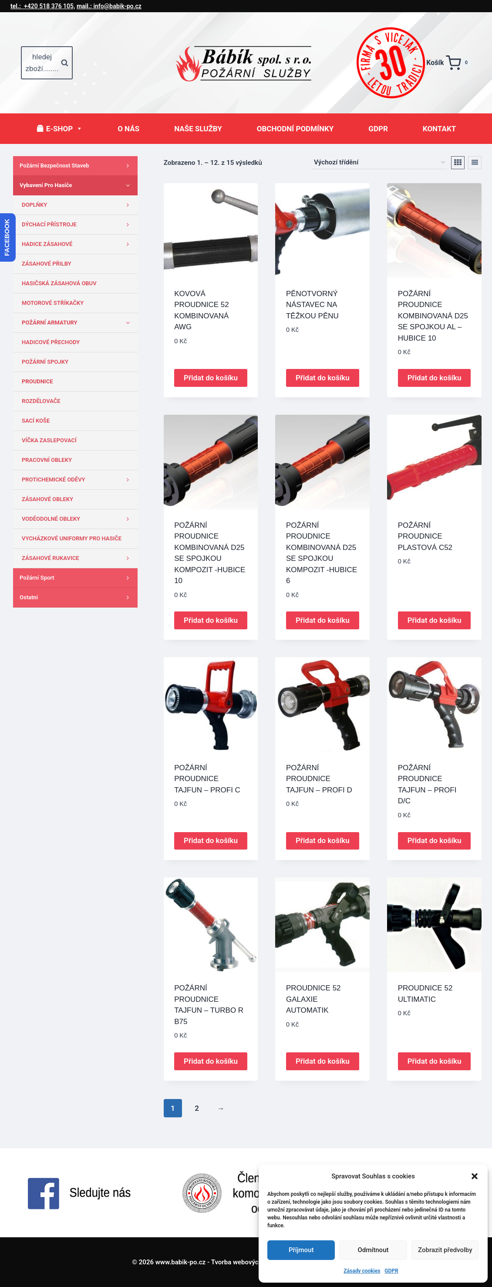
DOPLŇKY (77, 205)
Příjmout (301, 1250)
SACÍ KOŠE (36, 420)
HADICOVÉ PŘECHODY (51, 342)
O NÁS (128, 128)
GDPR (391, 1271)
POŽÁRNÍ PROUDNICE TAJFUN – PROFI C (207, 779)
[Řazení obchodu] (379, 162)
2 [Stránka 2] (197, 1108)
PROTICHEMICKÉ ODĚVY (77, 480)
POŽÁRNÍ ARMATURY (77, 322)
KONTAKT (439, 128)
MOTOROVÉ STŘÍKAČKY (53, 303)
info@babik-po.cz (109, 6)
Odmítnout (373, 1250)
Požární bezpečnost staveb (76, 165)
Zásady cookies (362, 1271)
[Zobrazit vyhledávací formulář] (47, 62)
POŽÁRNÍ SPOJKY (45, 361)
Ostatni (76, 597)
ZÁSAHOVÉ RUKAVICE (77, 558)
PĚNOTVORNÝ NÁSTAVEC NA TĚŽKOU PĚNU (312, 305)
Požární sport (76, 578)
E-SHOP (64, 128)
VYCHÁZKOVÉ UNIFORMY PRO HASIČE (71, 538)
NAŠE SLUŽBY (198, 128)
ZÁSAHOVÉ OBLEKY (47, 499)
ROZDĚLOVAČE (41, 401)
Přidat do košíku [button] (211, 377)
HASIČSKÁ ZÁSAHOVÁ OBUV (59, 283)
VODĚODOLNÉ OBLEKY (77, 519)
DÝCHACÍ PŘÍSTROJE (77, 224)
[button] (474, 1176)
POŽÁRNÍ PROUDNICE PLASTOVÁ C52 (425, 536)
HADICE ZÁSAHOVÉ (77, 244)
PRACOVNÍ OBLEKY (47, 460)
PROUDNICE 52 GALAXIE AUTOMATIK (313, 999)
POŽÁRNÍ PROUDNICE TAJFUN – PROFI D (319, 779)
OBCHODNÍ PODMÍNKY (295, 128)
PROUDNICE (37, 381)
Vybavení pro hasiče (76, 185)
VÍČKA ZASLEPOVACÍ (49, 440)
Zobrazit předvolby (445, 1250)
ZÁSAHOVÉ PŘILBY (46, 263)
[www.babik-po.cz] (251, 63)
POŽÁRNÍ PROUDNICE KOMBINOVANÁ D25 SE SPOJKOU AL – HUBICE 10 (433, 316)
